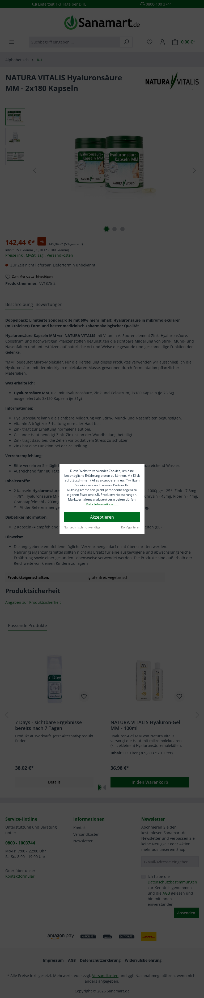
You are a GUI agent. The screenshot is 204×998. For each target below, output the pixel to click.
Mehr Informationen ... (102, 504)
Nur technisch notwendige (82, 527)
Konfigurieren (130, 527)
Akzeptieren (102, 517)
